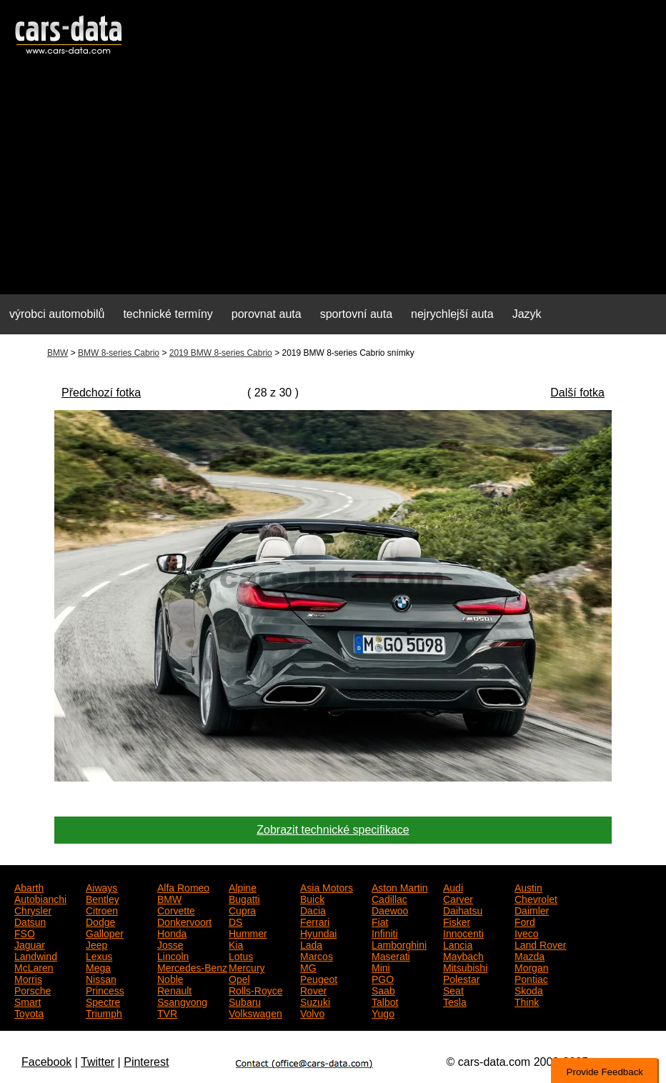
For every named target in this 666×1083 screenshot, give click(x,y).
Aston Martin (400, 886)
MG (308, 966)
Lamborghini (399, 943)
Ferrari (314, 921)
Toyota (29, 1012)
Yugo (383, 1012)
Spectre (103, 1001)
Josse (170, 943)
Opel (239, 978)
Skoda (529, 989)
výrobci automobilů (56, 314)
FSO (24, 932)
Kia (236, 943)
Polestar (461, 978)
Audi (453, 886)
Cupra (242, 909)
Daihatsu (462, 909)
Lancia (457, 943)
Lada (311, 943)
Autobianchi (40, 898)
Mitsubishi (465, 966)
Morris (28, 978)
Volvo (312, 1012)
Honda (172, 932)
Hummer (248, 932)
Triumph (104, 1012)
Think (527, 1001)
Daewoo (390, 909)
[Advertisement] (333, 183)
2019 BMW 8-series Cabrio (220, 353)
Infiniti (385, 932)
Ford (525, 921)
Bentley (102, 898)
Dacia (313, 909)
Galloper (105, 932)
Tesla (455, 1001)
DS (235, 921)
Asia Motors (326, 886)
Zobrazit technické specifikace (333, 830)
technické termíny (167, 314)
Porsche (32, 989)
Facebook (46, 1062)
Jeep (96, 943)
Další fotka (577, 392)
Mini (381, 966)
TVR (167, 1012)
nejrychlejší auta (452, 314)
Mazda (530, 955)
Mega (98, 966)
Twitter (97, 1062)
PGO (383, 978)
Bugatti (244, 898)
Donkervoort (184, 921)
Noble (170, 978)
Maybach (463, 955)
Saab (383, 989)
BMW (57, 353)
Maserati (391, 955)
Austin (528, 886)
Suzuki (315, 1001)
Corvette (176, 909)
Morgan (531, 966)
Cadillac (389, 898)
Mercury (247, 966)
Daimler (532, 909)
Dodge (100, 921)
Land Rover (540, 943)
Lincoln (173, 955)
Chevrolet (536, 898)
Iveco (526, 932)
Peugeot (318, 978)
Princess (105, 989)
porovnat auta (267, 314)
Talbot (385, 1001)
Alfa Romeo (183, 886)
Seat (453, 989)
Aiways (101, 886)
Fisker (456, 921)
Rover (313, 989)
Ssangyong (182, 1001)
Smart (27, 1001)
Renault (174, 989)
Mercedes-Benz (192, 966)
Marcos (316, 955)
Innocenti (463, 932)
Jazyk (527, 314)
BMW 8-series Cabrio (118, 353)
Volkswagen (255, 1012)
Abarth (29, 886)
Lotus (241, 955)
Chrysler (32, 909)
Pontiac (531, 978)
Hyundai (318, 932)
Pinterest (146, 1062)
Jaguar (29, 943)
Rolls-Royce (255, 989)
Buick (312, 898)
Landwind (35, 955)
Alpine (243, 886)
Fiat (380, 921)
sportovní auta (356, 314)
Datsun (30, 921)
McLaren (33, 966)
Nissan (101, 978)
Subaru (245, 1001)
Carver (458, 898)
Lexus (99, 955)
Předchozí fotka (101, 392)
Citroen (102, 909)
